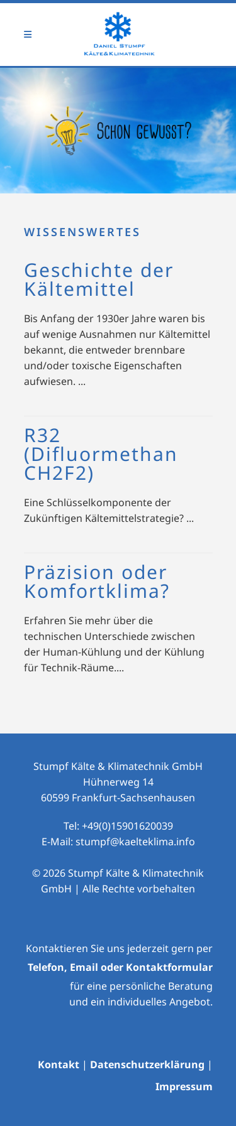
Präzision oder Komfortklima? (97, 581)
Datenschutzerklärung (147, 1064)
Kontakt (58, 1064)
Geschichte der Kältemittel (99, 279)
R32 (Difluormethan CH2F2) (101, 453)
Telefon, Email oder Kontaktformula (118, 967)
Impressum (184, 1086)
